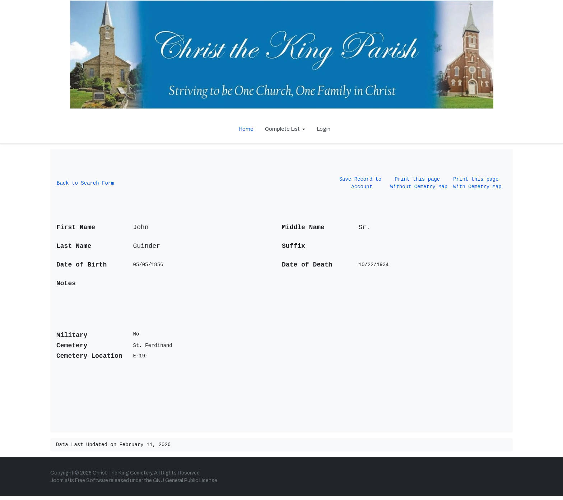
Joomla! (59, 484)
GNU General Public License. (185, 484)
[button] (285, 129)
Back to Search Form (85, 185)
